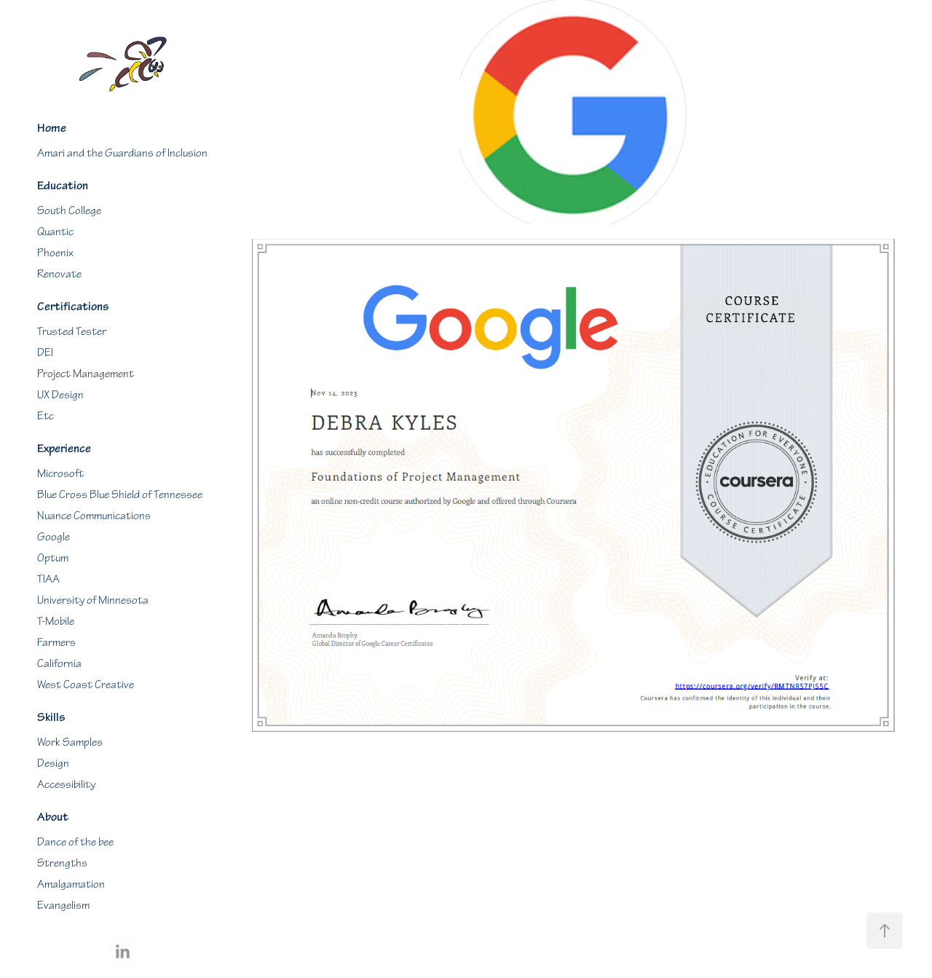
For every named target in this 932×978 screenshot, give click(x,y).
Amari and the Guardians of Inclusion (122, 153)
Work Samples (70, 742)
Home (51, 128)
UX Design (60, 395)
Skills (51, 717)
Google (53, 537)
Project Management (85, 374)
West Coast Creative (85, 685)
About (52, 817)
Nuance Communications (94, 516)
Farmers (56, 643)
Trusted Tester (71, 332)
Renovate (59, 274)
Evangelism (63, 905)
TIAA (48, 579)
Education (62, 185)
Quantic (55, 232)
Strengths (62, 863)
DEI (45, 353)
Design (53, 763)
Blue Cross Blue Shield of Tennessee (119, 495)
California (59, 664)
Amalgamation (71, 884)
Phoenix (55, 253)
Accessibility (66, 785)
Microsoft (60, 474)
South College (69, 211)
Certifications (73, 306)
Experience (64, 448)
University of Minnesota (93, 600)
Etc (45, 416)
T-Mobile (55, 621)
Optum (52, 558)
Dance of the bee (75, 842)
